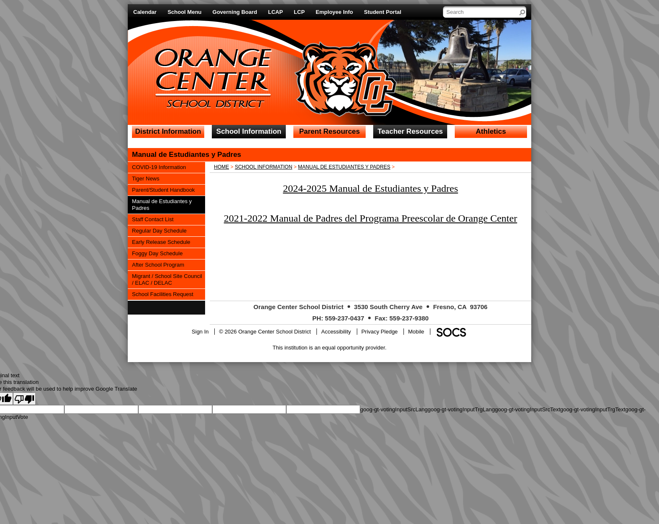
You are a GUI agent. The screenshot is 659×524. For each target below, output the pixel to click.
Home (221, 167)
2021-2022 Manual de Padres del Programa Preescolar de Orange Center (370, 218)
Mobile (416, 331)
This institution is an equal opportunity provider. (330, 347)
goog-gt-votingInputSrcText (527, 409)
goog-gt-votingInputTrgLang (461, 409)
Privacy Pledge (379, 331)
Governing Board (235, 12)
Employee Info (334, 12)
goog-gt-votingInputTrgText (592, 409)
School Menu (185, 12)
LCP (299, 12)
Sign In (200, 331)
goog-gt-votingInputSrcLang (393, 409)
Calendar (145, 12)
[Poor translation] (24, 398)
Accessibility (336, 331)
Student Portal (382, 12)
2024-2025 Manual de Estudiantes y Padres (370, 188)
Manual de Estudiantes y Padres (344, 167)
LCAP (275, 12)
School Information (264, 167)
